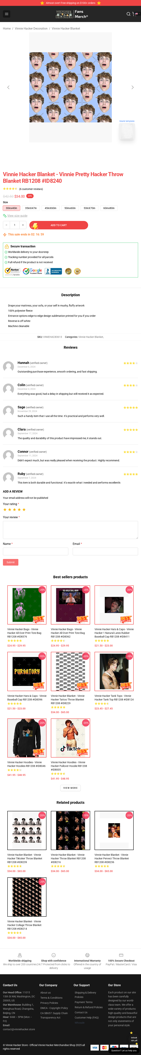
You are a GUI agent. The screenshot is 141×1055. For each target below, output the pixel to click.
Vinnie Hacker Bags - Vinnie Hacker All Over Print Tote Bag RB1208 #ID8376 (24, 633)
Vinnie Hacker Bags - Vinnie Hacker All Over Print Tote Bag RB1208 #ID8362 (68, 633)
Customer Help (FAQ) (87, 1017)
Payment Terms (84, 1002)
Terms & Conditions (51, 997)
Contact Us (81, 1012)
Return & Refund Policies (89, 1007)
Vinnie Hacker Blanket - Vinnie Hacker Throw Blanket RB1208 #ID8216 (68, 858)
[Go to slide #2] (80, 150)
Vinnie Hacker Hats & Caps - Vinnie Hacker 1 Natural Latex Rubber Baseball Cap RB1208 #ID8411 (114, 633)
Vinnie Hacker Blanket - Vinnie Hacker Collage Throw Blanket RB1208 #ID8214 (24, 925)
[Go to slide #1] (61, 150)
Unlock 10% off (134, 1039)
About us (45, 992)
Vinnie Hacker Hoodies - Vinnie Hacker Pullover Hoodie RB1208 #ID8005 (69, 766)
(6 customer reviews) (31, 189)
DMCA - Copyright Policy (54, 1008)
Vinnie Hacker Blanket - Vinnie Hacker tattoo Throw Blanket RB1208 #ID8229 (67, 699)
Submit (11, 562)
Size (5, 202)
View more (70, 788)
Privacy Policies (49, 1002)
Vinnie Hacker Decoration (31, 28)
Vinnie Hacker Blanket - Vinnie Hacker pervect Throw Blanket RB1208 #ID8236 (112, 858)
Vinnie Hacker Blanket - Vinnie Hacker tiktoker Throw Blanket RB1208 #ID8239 (24, 858)
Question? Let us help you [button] (124, 1050)
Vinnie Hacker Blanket (66, 28)
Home (7, 28)
